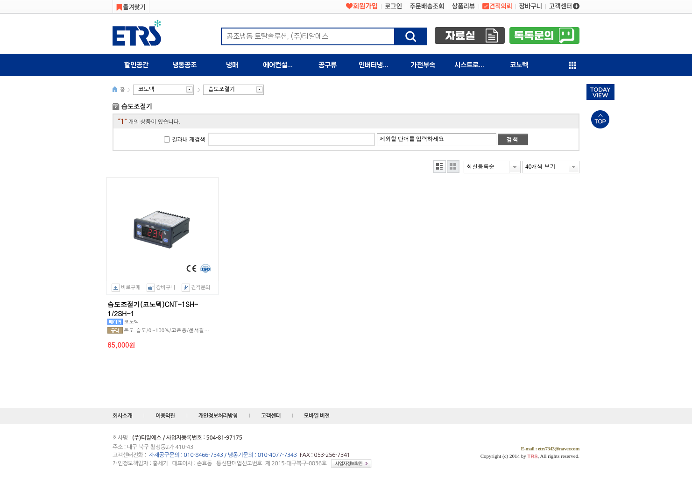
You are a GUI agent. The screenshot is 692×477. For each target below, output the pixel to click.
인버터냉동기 (377, 65)
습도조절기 (221, 89)
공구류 (327, 65)
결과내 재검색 (188, 139)
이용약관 (165, 416)
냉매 (232, 65)
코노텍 (519, 65)
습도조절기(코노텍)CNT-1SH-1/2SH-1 (152, 307)
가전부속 (423, 65)
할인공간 (136, 65)
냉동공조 (184, 65)
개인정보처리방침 (218, 416)
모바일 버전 (317, 416)
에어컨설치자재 (283, 65)
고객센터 (271, 416)
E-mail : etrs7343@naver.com (550, 448)
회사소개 (122, 416)
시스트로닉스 (472, 65)
